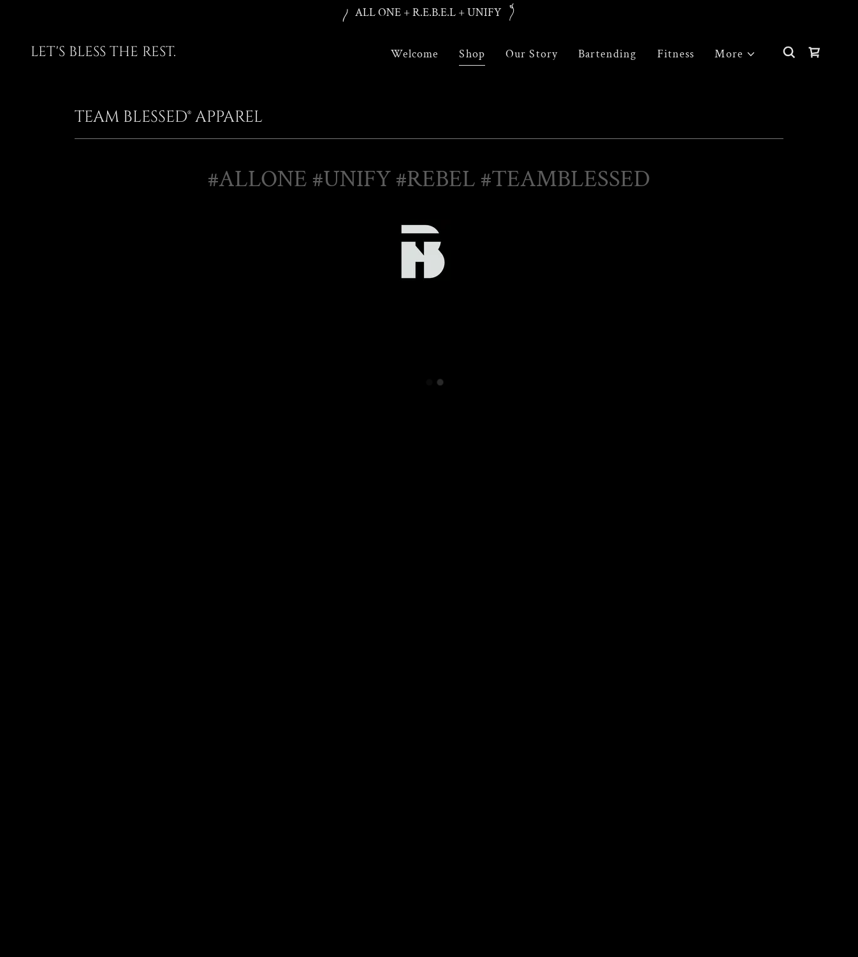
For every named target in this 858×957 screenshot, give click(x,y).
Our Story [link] (531, 54)
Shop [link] (472, 54)
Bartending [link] (607, 54)
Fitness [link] (676, 54)
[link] (103, 52)
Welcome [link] (415, 54)
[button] (735, 53)
